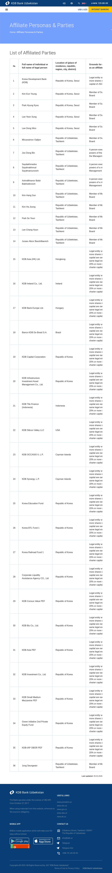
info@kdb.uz (67, 838)
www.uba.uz (62, 813)
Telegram (66, 843)
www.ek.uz (61, 817)
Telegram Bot (67, 848)
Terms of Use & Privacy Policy (67, 868)
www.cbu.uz (62, 806)
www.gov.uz (62, 809)
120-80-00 (99, 3)
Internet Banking (100, 9)
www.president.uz (64, 802)
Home (13, 32)
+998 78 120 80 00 (70, 853)
